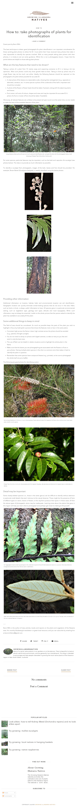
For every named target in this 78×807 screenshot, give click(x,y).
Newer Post (13, 670)
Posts (5, 792)
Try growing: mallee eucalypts (23, 731)
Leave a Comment (39, 41)
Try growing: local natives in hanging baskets (31, 742)
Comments (7, 796)
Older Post (65, 670)
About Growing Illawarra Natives (36, 769)
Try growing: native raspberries (24, 750)
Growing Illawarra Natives (45, 804)
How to (39, 28)
